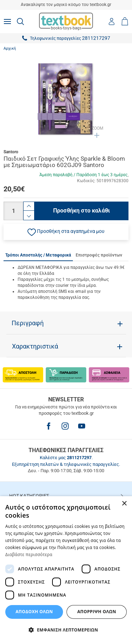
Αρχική (10, 48)
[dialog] (66, 568)
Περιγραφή (28, 323)
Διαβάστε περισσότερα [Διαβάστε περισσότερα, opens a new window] (28, 554)
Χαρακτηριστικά (35, 346)
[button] (66, 232)
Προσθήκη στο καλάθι (81, 210)
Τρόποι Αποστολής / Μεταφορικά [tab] (38, 255)
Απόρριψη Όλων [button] (96, 612)
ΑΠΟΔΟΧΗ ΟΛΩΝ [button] (34, 612)
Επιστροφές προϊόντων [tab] (99, 255)
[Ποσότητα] (13, 211)
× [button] (124, 503)
